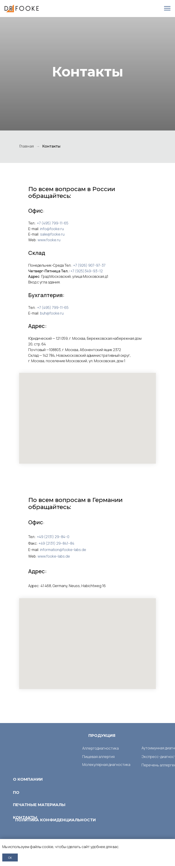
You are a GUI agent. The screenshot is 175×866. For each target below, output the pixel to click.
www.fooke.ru (49, 239)
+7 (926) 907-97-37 (89, 265)
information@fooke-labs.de (63, 549)
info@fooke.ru (52, 228)
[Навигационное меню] (167, 8)
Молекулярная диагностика (106, 764)
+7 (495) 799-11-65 (52, 223)
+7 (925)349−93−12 (86, 270)
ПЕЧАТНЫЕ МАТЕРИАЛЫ (39, 804)
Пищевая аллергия (98, 756)
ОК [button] (10, 858)
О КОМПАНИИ (28, 779)
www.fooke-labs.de (54, 556)
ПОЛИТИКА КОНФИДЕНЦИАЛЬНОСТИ (55, 820)
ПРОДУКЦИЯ (102, 735)
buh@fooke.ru (52, 313)
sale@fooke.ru (52, 234)
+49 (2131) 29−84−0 (53, 536)
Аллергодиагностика (100, 748)
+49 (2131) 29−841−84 (56, 543)
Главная (26, 146)
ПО (16, 792)
